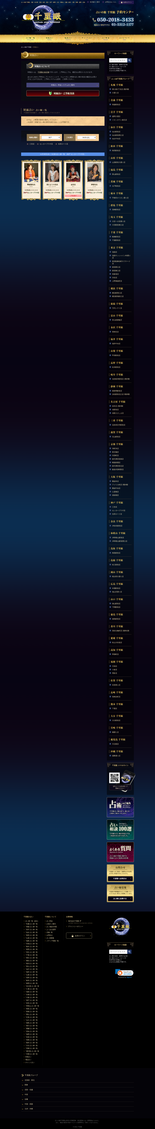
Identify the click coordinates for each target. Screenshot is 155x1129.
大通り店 (115, 93)
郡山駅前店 (116, 174)
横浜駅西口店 (117, 293)
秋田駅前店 (116, 150)
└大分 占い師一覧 (31, 1045)
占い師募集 (50, 938)
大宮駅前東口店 (118, 225)
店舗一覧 (49, 932)
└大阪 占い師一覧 (31, 997)
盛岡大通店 (116, 116)
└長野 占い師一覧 (31, 977)
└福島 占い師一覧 (31, 941)
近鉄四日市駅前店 (118, 425)
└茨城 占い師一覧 (31, 944)
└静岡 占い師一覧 (31, 983)
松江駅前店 (116, 565)
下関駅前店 (116, 607)
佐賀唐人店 (116, 685)
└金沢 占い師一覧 (31, 969)
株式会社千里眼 (73, 921)
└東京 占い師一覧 (31, 958)
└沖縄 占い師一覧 (31, 1054)
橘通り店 (115, 732)
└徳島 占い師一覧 (31, 1023)
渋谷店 (114, 278)
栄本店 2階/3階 (117, 406)
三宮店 (31, 144)
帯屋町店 (115, 654)
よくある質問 (51, 929)
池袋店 (114, 252)
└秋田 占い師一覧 (31, 935)
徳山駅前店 (116, 604)
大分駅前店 (116, 720)
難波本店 (115, 481)
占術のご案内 (51, 924)
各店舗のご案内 (95, 2)
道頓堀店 (115, 495)
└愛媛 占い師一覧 (31, 1028)
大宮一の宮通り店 (118, 221)
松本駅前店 (116, 367)
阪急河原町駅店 (118, 469)
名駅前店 (115, 410)
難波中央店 (116, 488)
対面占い (28, 1057)
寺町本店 (115, 448)
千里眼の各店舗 (43, 72)
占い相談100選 (51, 927)
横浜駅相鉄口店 (118, 296)
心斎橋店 (115, 492)
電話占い (28, 1060)
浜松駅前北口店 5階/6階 (121, 394)
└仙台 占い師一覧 (31, 932)
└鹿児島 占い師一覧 (32, 1051)
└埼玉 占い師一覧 (31, 952)
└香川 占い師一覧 (31, 1026)
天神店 (114, 666)
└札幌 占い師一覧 (31, 924)
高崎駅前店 (116, 210)
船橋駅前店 (116, 237)
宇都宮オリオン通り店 (120, 198)
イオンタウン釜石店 (119, 120)
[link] (124, 973)
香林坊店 (115, 332)
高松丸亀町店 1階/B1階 (120, 631)
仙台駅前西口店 (118, 135)
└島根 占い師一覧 (31, 1011)
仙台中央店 (116, 139)
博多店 (114, 673)
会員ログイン (126, 2)
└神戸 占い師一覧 (31, 1000)
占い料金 (49, 921)
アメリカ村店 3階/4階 (120, 485)
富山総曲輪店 (117, 320)
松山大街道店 (117, 642)
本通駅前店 (116, 588)
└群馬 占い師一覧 (31, 949)
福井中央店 (116, 344)
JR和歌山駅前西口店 (119, 541)
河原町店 (115, 455)
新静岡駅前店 (117, 391)
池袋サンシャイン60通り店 (121, 257)
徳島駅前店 (116, 619)
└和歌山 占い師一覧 (32, 1006)
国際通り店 (116, 756)
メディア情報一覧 (52, 941)
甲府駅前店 (116, 355)
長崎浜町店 (116, 697)
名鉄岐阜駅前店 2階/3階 (121, 379)
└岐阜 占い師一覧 (31, 980)
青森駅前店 (116, 104)
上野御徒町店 (117, 281)
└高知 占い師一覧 (31, 1031)
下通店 (114, 708)
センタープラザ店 (46, 144)
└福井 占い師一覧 (31, 972)
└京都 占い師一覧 (31, 994)
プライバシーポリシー (75, 926)
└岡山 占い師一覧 (31, 1014)
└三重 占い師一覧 (31, 989)
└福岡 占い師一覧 (31, 1034)
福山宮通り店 (117, 592)
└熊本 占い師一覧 (31, 1043)
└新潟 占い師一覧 (31, 963)
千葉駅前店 (116, 240)
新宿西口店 (116, 267)
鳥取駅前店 (116, 553)
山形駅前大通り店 (118, 162)
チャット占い (30, 1062)
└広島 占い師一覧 (31, 1017)
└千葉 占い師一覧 (31, 955)
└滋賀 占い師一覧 (31, 992)
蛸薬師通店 (116, 462)
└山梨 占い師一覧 (31, 975)
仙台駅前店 (116, 132)
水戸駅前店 (116, 186)
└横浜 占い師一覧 (31, 961)
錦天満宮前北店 (118, 466)
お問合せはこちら (110, 2)
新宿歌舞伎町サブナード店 (121, 262)
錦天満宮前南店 (118, 459)
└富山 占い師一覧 (31, 966)
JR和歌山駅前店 (118, 538)
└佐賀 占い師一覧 (31, 1037)
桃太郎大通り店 (118, 576)
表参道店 (115, 274)
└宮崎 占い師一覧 (31, 1048)
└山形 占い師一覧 (31, 938)
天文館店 (115, 744)
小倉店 (114, 670)
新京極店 (115, 452)
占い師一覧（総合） (32, 921)
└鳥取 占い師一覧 (31, 1009)
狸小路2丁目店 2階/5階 (120, 89)
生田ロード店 (63, 144)
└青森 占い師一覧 (31, 927)
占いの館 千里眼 (26, 47)
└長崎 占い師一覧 (31, 1040)
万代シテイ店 (117, 308)
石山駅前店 (116, 437)
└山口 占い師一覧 (31, 1020)
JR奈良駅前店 (117, 526)
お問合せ (49, 935)
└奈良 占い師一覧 (31, 1003)
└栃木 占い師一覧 (31, 946)
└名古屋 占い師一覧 (32, 986)
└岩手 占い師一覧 (31, 929)
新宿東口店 (116, 271)
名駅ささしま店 (118, 413)
